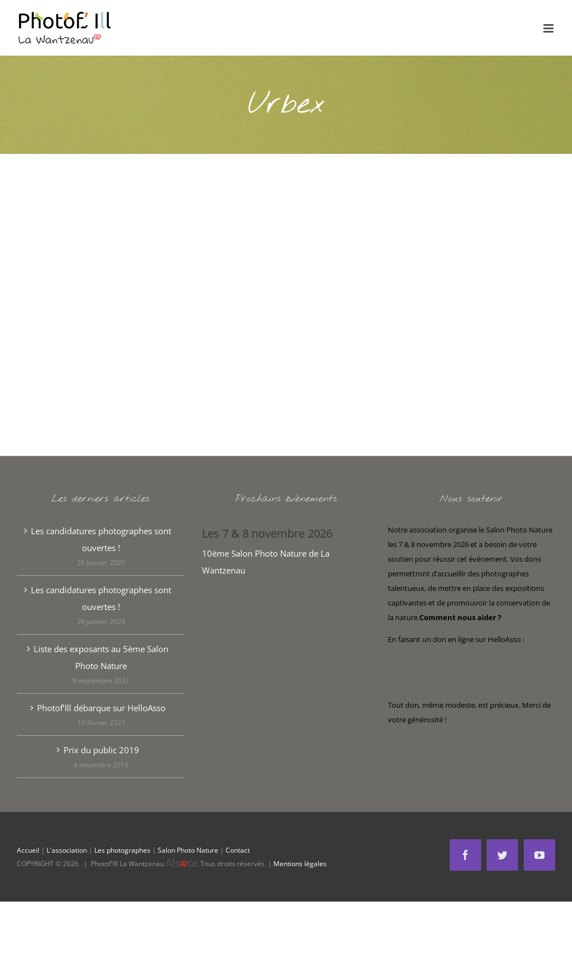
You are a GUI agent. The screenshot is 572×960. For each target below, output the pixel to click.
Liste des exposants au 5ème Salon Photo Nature (101, 657)
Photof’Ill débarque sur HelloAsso (101, 707)
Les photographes (122, 850)
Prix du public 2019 (101, 750)
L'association (67, 850)
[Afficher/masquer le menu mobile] (549, 28)
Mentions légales (300, 863)
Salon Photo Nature (188, 850)
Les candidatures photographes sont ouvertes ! (101, 539)
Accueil (28, 850)
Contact (238, 850)
